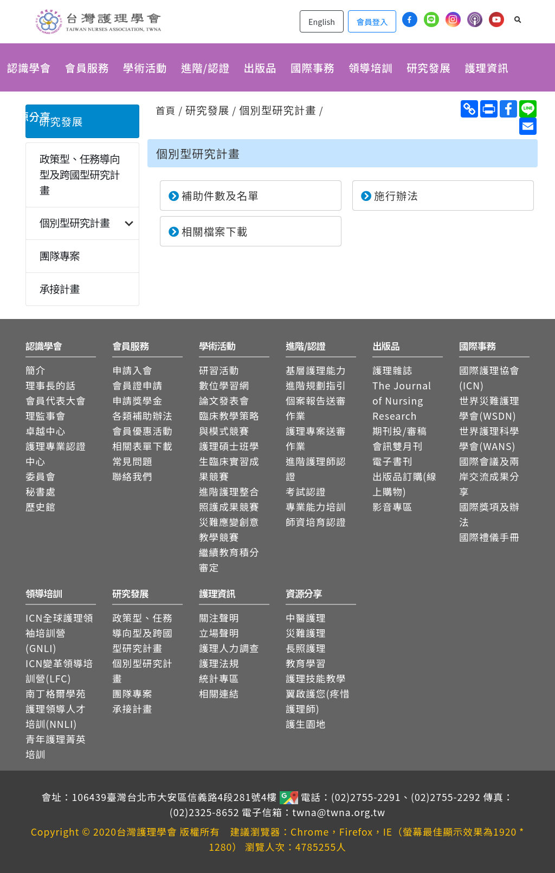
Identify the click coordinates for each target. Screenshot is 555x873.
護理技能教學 (316, 678)
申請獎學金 (137, 400)
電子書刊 (392, 461)
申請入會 (132, 370)
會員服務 (87, 67)
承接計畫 (60, 288)
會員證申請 (137, 385)
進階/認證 (205, 67)
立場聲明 (219, 633)
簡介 (35, 370)
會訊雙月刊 (397, 446)
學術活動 (145, 67)
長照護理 (306, 648)
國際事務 (312, 67)
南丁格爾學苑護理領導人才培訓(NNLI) (55, 709)
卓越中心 (45, 431)
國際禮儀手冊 (489, 537)
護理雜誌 (392, 370)
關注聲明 (219, 617)
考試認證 (306, 491)
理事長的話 (50, 385)
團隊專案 (60, 255)
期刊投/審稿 (399, 431)
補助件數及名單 (214, 195)
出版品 (259, 67)
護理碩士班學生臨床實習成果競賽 (229, 461)
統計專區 (219, 678)
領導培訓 (370, 67)
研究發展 (428, 67)
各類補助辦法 (142, 415)
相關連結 (219, 693)
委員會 (40, 476)
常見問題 (132, 461)
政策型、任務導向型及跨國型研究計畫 (80, 174)
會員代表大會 (55, 400)
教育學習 (306, 663)
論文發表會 (224, 400)
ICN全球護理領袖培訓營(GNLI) (59, 633)
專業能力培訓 (316, 506)
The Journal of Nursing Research (401, 400)
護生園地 (306, 724)
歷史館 (40, 506)
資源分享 (29, 116)
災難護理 (306, 633)
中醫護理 (306, 617)
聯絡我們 (132, 476)
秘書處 (40, 491)
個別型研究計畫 (74, 222)
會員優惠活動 (142, 431)
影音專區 (392, 506)
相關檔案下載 (208, 231)
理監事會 (45, 415)
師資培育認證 (316, 522)
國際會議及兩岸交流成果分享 (489, 476)
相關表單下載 (142, 446)
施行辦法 (389, 195)
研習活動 (219, 370)
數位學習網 (224, 385)
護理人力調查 (229, 648)
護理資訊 (486, 67)
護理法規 (219, 663)
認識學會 (29, 67)
